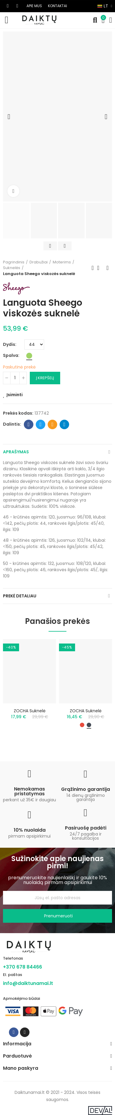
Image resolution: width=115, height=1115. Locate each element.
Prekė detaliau (19, 596)
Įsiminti (15, 395)
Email (53, 424)
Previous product (92, 268)
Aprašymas (16, 452)
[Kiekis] (15, 378)
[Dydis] (34, 344)
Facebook (29, 424)
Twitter (41, 424)
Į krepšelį (45, 378)
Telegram (64, 424)
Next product (107, 268)
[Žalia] (29, 356)
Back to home (100, 268)
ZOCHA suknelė (30, 711)
